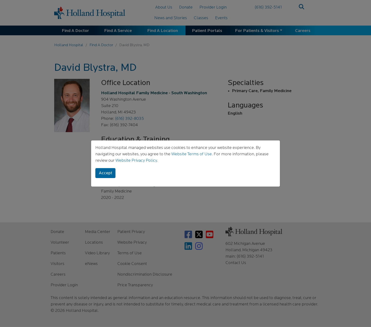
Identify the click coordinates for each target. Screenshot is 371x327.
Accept (105, 173)
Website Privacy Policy (136, 160)
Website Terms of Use (191, 154)
